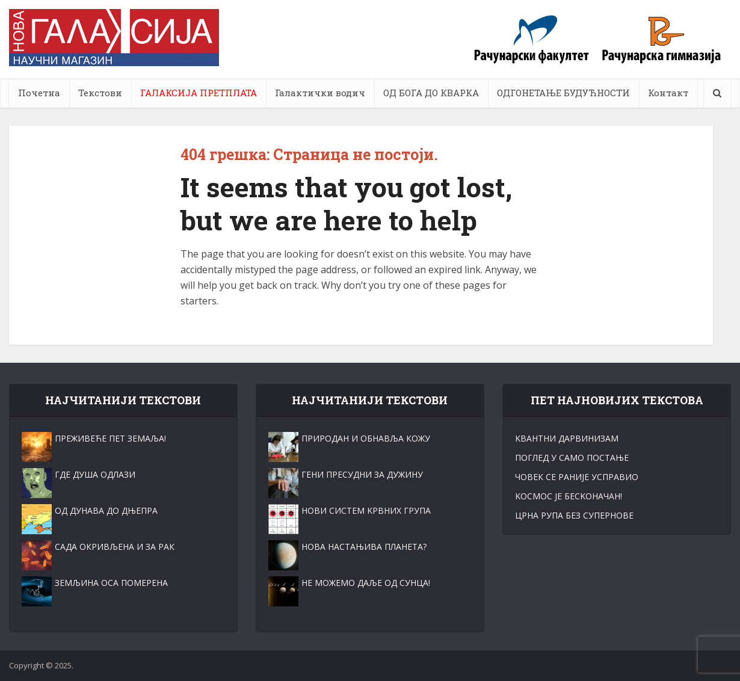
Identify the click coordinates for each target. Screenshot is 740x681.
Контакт (668, 93)
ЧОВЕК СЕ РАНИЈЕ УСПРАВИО (576, 476)
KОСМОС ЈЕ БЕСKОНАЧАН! (568, 496)
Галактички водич (320, 93)
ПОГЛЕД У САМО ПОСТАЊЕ (572, 457)
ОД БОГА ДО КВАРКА (431, 93)
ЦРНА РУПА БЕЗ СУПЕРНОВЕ (574, 515)
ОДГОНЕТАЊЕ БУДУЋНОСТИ (563, 93)
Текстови (100, 93)
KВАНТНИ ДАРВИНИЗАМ (566, 438)
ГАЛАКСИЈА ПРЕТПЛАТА (198, 93)
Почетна (39, 93)
